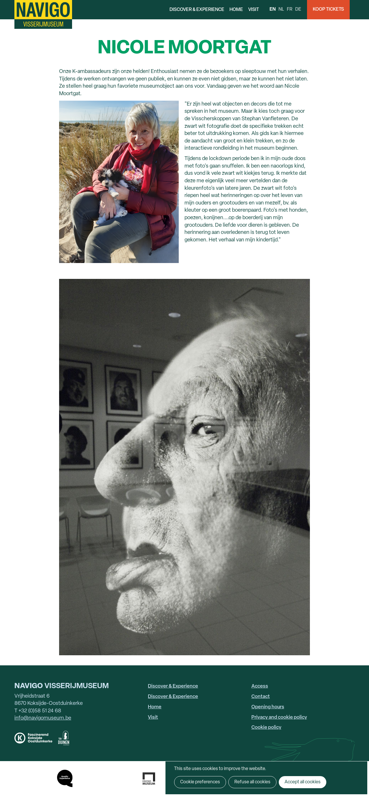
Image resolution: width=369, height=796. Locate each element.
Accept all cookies (303, 782)
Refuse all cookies (252, 782)
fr (289, 9)
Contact (260, 696)
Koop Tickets (328, 9)
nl (281, 9)
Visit (253, 9)
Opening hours (267, 707)
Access (259, 686)
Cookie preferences (200, 782)
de (298, 9)
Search (359, 9)
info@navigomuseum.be (42, 718)
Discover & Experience (197, 9)
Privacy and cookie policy (279, 717)
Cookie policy (266, 727)
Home (236, 9)
